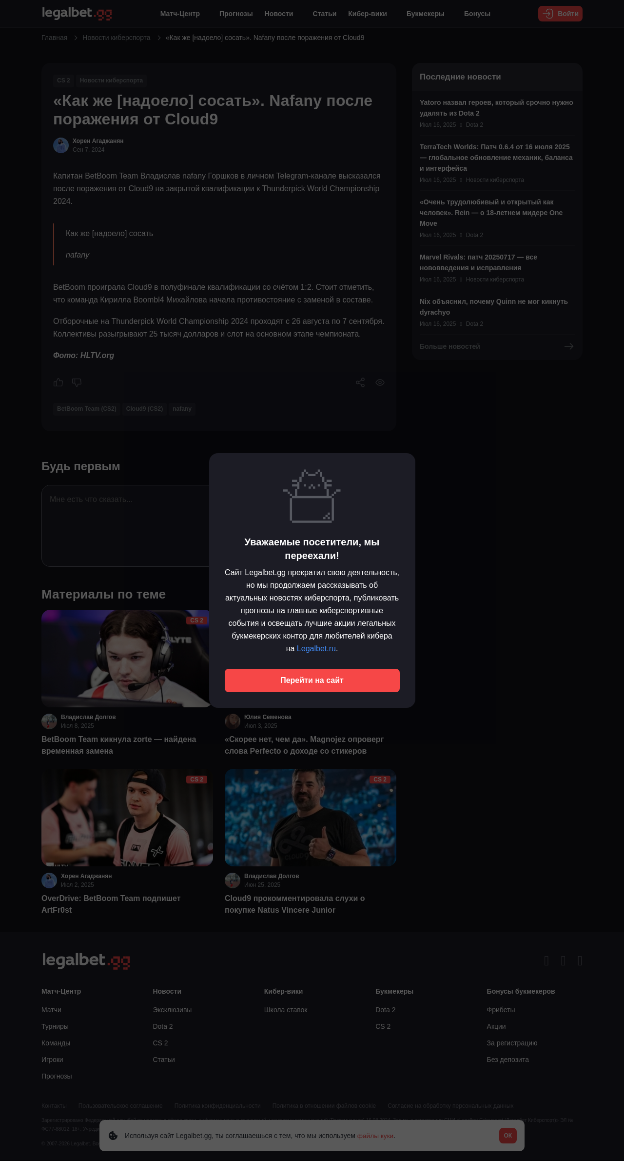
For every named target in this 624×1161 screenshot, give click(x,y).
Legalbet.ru (316, 648)
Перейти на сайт (312, 680)
